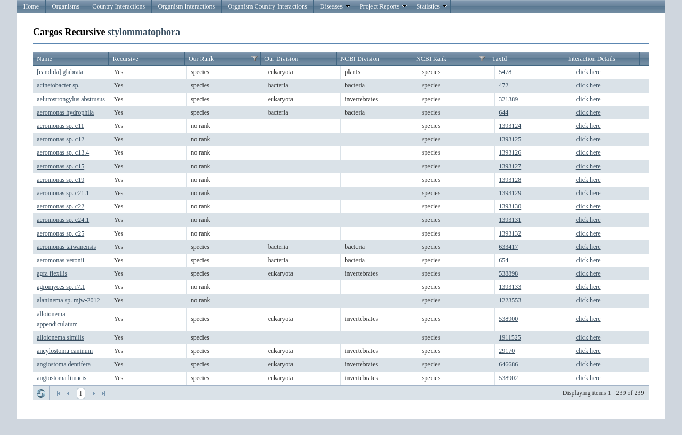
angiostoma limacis (61, 378)
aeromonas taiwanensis (66, 247)
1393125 (510, 139)
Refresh (41, 393)
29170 (507, 351)
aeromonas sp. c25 (60, 233)
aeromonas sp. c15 (60, 166)
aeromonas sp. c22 (60, 206)
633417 (508, 247)
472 (503, 85)
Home (31, 6)
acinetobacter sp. (58, 85)
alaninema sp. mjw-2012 (68, 300)
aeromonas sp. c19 (60, 179)
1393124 (510, 126)
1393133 (510, 287)
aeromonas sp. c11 (60, 126)
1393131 (510, 219)
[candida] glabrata (60, 72)
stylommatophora (144, 32)
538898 (508, 273)
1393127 (510, 166)
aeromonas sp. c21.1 (63, 193)
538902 (508, 378)
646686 (508, 364)
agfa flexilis (52, 273)
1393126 (510, 152)
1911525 (510, 337)
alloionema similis (60, 337)
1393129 (510, 193)
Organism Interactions (186, 6)
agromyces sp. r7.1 (61, 287)
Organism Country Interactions (267, 6)
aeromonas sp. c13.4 (63, 152)
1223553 (510, 300)
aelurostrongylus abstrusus (71, 99)
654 (503, 260)
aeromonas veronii (60, 260)
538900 (508, 319)
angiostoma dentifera (64, 364)
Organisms (65, 6)
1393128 (510, 179)
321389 (508, 99)
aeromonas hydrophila (65, 112)
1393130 (510, 206)
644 (503, 112)
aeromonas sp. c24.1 (63, 219)
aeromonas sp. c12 (60, 139)
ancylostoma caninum (65, 351)
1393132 (510, 233)
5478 (505, 72)
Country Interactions (118, 6)
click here (588, 72)
